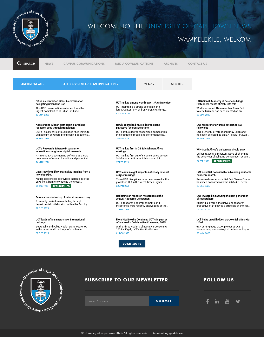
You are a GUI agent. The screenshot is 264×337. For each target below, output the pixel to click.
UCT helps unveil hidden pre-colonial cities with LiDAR (223, 221)
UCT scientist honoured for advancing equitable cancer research (224, 174)
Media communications (134, 63)
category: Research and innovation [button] (89, 84)
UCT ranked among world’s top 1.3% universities (143, 102)
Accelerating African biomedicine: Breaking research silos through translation (60, 126)
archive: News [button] (33, 84)
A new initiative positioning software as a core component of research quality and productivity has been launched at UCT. (63, 157)
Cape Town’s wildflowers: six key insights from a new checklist (63, 173)
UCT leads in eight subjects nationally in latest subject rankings (142, 174)
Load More (132, 243)
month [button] (177, 84)
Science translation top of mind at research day (63, 197)
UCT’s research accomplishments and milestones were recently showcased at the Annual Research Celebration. (141, 204)
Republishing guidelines (167, 333)
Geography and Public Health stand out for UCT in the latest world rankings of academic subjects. (62, 228)
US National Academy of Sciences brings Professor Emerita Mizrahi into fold (220, 103)
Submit (164, 301)
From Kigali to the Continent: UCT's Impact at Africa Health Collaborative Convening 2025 (141, 221)
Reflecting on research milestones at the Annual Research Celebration (139, 197)
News (49, 63)
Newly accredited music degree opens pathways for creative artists (138, 126)
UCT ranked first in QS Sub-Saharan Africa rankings (139, 150)
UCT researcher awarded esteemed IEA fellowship (219, 126)
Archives (171, 63)
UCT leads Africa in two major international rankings (60, 221)
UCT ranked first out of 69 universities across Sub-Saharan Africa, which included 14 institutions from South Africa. (142, 157)
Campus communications (84, 63)
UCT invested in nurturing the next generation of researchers (222, 197)
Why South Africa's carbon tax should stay (221, 149)
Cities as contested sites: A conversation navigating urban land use (59, 103)
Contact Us (197, 63)
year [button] (149, 84)
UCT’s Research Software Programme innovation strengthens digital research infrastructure (58, 150)
